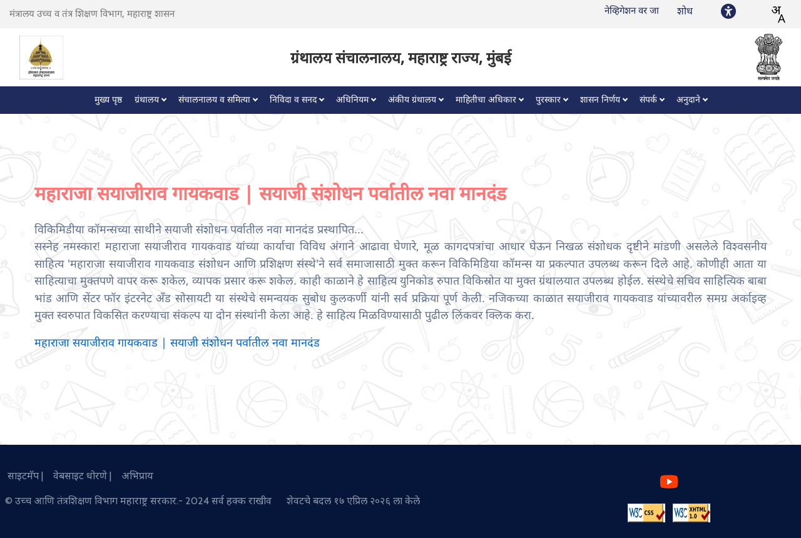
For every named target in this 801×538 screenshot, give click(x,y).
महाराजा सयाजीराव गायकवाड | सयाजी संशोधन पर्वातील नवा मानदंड (177, 343)
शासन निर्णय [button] (600, 100)
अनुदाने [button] (688, 100)
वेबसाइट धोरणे (78, 476)
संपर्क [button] (648, 100)
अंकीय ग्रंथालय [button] (412, 100)
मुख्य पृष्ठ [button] (108, 100)
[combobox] (778, 14)
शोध (685, 11)
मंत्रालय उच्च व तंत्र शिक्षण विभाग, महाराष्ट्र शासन (92, 14)
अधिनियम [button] (352, 100)
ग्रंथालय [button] (147, 100)
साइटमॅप (20, 476)
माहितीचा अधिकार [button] (486, 100)
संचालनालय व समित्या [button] (214, 100)
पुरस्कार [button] (548, 100)
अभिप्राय (133, 476)
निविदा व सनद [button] (293, 100)
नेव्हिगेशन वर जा (632, 11)
